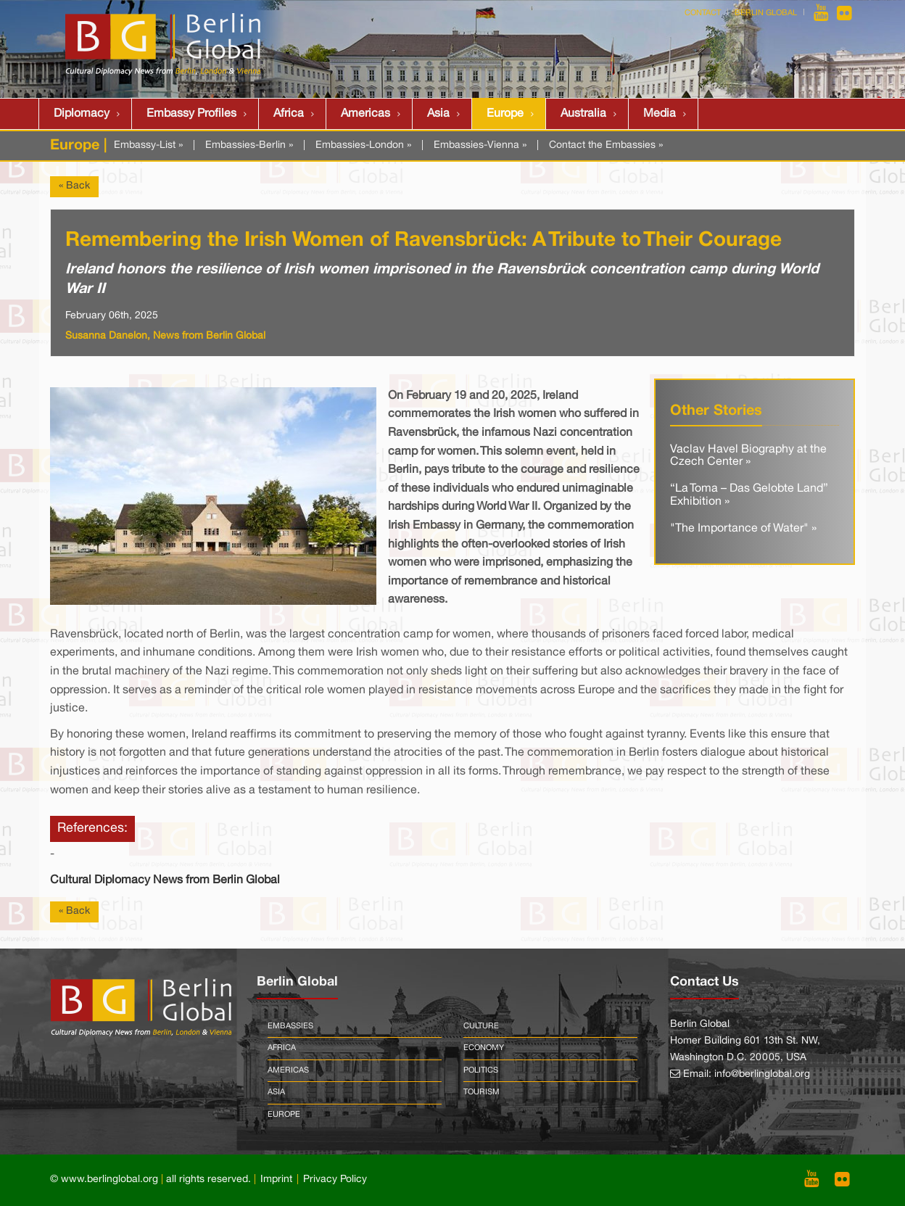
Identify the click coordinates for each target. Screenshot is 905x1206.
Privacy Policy (335, 1179)
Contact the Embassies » (606, 145)
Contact (703, 13)
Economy (483, 1048)
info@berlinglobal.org (762, 1074)
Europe (505, 114)
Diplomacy (81, 114)
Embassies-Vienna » (480, 145)
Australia (583, 114)
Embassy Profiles (191, 114)
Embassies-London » (363, 145)
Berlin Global (766, 13)
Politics (480, 1070)
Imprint (276, 1179)
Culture (481, 1026)
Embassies (290, 1026)
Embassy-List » (148, 145)
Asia (438, 114)
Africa (288, 114)
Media (659, 114)
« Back (74, 186)
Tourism (481, 1092)
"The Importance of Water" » (743, 529)
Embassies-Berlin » (249, 145)
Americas (365, 114)
